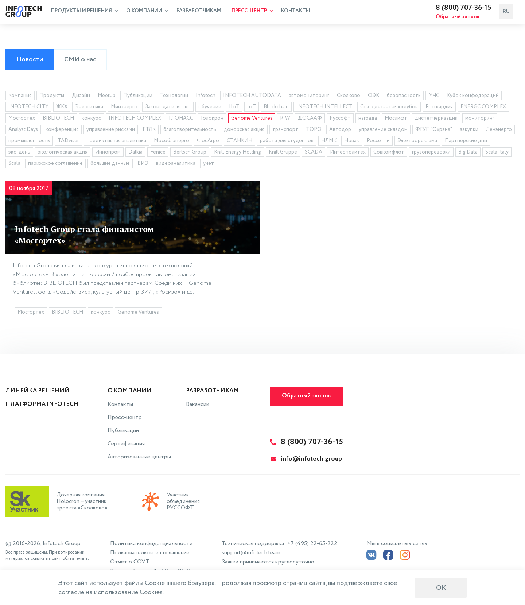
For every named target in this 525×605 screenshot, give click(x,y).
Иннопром (108, 153)
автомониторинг (309, 96)
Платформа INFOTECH (41, 404)
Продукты (51, 96)
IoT (251, 108)
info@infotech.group (306, 459)
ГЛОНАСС (181, 119)
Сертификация (126, 443)
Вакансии (197, 404)
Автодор (340, 130)
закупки (469, 130)
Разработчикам (198, 12)
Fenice (158, 153)
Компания (20, 96)
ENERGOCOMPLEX (483, 108)
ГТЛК (149, 130)
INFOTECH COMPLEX (135, 119)
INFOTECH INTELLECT (324, 108)
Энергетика (89, 108)
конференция (62, 130)
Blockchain (276, 108)
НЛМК (329, 142)
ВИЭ (142, 164)
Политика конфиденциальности (151, 543)
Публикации (137, 96)
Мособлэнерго (171, 142)
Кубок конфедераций (473, 96)
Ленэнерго (499, 130)
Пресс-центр (252, 12)
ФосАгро (208, 142)
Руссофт (340, 119)
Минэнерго (124, 108)
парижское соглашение (55, 164)
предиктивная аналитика (116, 142)
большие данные (110, 164)
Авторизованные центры (139, 457)
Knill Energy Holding (237, 153)
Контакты (295, 12)
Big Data (468, 153)
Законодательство (168, 108)
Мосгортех (21, 119)
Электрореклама (417, 142)
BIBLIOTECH (58, 119)
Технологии (174, 96)
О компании (147, 12)
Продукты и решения (84, 12)
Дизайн (81, 96)
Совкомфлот (388, 153)
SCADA (313, 153)
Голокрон (212, 119)
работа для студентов (287, 142)
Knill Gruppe (283, 153)
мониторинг (479, 119)
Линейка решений (37, 391)
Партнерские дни (466, 142)
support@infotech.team (251, 552)
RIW (285, 119)
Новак (351, 142)
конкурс (91, 119)
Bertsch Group (189, 153)
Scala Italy (497, 153)
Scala (14, 164)
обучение (209, 108)
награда (367, 119)
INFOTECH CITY (28, 108)
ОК (441, 588)
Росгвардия (439, 108)
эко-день (19, 153)
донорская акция (244, 130)
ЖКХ (61, 108)
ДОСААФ (310, 119)
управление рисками (110, 130)
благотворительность (189, 130)
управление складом (383, 130)
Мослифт (396, 119)
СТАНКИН (239, 142)
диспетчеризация (436, 119)
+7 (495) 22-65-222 (312, 543)
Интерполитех (348, 153)
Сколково (348, 96)
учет (208, 164)
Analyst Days (23, 130)
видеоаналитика (175, 164)
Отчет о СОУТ (129, 562)
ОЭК (373, 96)
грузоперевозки (431, 153)
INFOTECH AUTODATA (252, 96)
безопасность (404, 96)
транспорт (285, 130)
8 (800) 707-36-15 (470, 9)
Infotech (205, 96)
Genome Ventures (251, 119)
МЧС (433, 96)
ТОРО (314, 130)
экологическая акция (63, 153)
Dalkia (135, 153)
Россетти (378, 142)
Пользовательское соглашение (150, 552)
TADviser (68, 142)
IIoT (234, 108)
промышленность (29, 142)
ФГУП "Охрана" (433, 130)
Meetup (107, 96)
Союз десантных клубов (389, 108)
